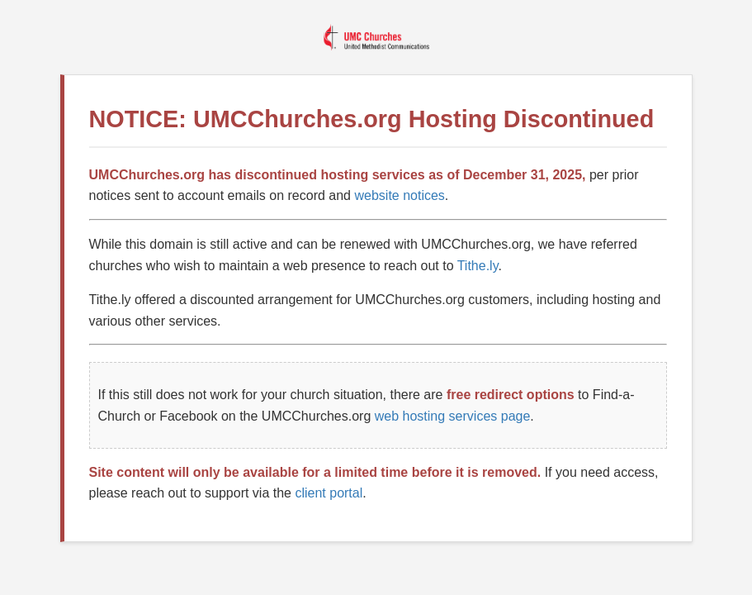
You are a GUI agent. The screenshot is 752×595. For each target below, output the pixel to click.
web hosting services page (453, 416)
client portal (328, 493)
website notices (399, 195)
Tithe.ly (478, 266)
